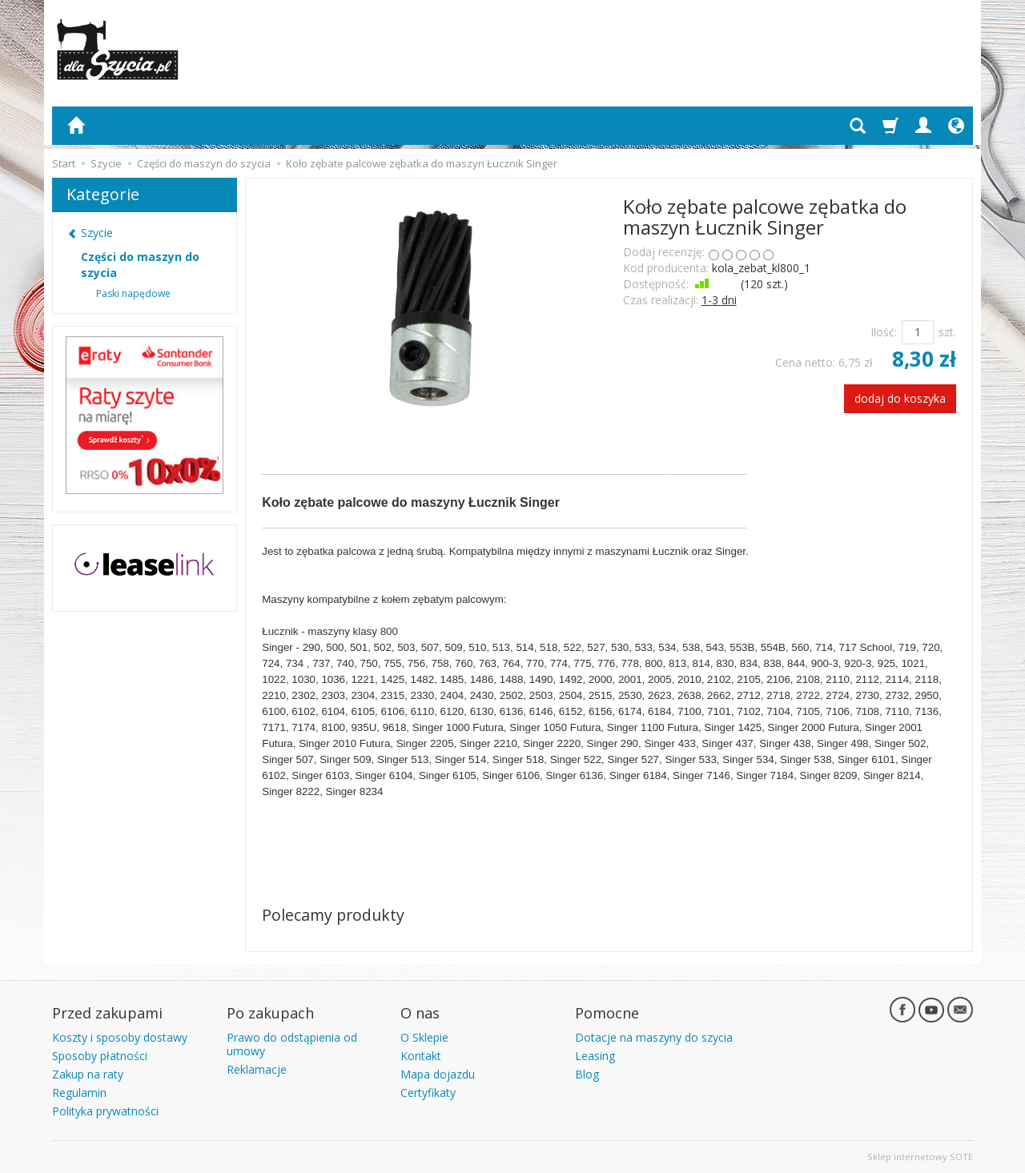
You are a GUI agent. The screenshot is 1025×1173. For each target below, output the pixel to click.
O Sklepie (424, 1037)
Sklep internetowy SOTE (920, 1157)
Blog (587, 1074)
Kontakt (420, 1055)
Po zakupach (270, 1013)
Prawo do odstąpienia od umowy (292, 1044)
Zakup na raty (87, 1074)
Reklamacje (257, 1069)
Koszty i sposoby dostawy (119, 1037)
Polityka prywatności (105, 1111)
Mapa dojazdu (437, 1074)
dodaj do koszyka (900, 398)
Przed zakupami (107, 1013)
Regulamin (79, 1092)
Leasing (595, 1055)
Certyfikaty (428, 1092)
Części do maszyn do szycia (140, 264)
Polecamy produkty (333, 915)
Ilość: (883, 331)
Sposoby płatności (99, 1055)
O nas (420, 1013)
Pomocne (607, 1013)
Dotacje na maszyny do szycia (654, 1037)
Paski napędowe (133, 293)
